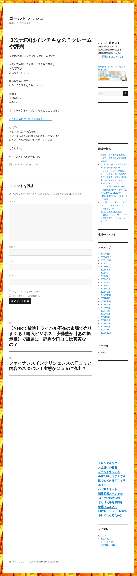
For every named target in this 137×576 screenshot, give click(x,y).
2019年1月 (105, 254)
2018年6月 (105, 276)
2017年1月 (105, 329)
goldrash (18, 164)
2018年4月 (106, 282)
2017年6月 (105, 314)
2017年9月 (105, 304)
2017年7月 (105, 311)
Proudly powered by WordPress (43, 562)
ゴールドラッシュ (26, 18)
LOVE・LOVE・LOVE (112, 511)
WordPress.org (108, 545)
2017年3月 (105, 323)
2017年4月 (105, 320)
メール (13, 261)
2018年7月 (105, 273)
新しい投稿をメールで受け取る (26, 296)
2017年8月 (105, 307)
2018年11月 (106, 260)
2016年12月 (106, 333)
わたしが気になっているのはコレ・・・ (30, 118)
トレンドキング (107, 463)
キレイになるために (110, 515)
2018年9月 (105, 266)
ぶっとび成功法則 (109, 498)
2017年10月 (106, 301)
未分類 (104, 352)
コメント (13, 201)
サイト (12, 276)
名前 (12, 246)
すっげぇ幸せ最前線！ (111, 502)
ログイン (105, 535)
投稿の (106, 538)
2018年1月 (105, 292)
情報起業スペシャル (110, 493)
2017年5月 (105, 317)
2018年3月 (105, 285)
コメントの (108, 542)
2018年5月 (105, 279)
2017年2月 (105, 326)
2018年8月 (105, 270)
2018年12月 (106, 257)
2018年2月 (105, 288)
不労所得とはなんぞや (111, 476)
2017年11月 (106, 298)
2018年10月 (106, 263)
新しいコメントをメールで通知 (26, 291)
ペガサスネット (107, 489)
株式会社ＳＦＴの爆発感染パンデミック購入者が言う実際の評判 (113, 158)
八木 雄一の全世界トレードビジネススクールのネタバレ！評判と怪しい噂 (114, 205)
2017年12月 (106, 295)
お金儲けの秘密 (107, 467)
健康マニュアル (107, 506)
